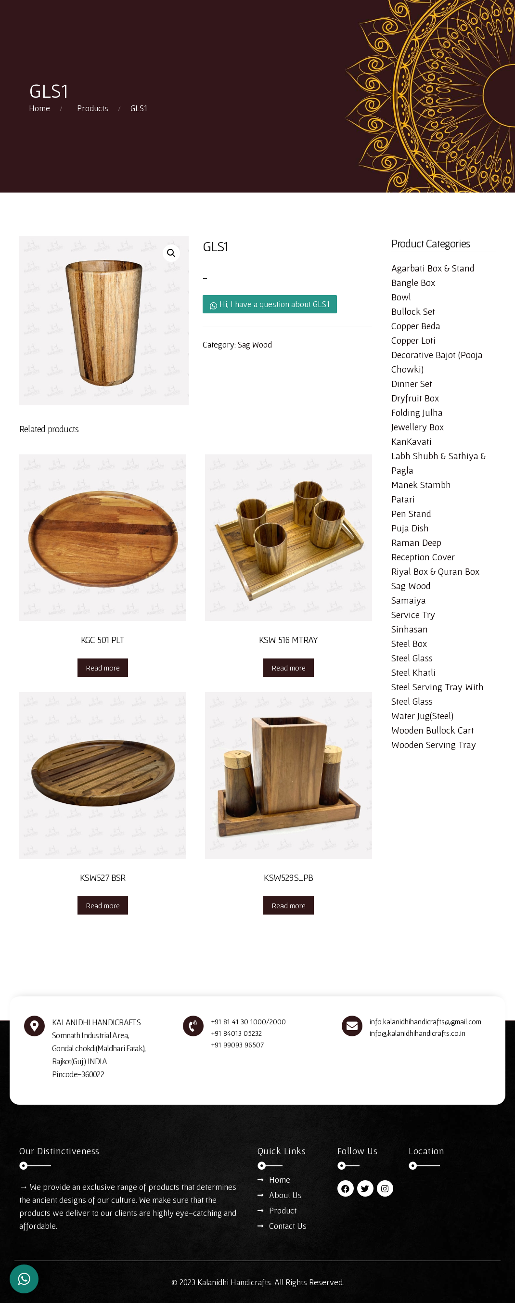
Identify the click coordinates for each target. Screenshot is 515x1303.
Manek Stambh (421, 484)
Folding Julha (417, 412)
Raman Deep (416, 542)
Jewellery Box (417, 427)
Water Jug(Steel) (422, 715)
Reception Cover (423, 557)
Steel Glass (412, 658)
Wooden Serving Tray (433, 744)
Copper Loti (413, 340)
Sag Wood (255, 344)
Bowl (401, 297)
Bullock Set (413, 311)
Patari (403, 499)
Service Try (413, 614)
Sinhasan (409, 629)
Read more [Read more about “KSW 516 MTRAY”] (288, 667)
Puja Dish (410, 528)
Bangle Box (413, 282)
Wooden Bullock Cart (432, 730)
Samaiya (408, 600)
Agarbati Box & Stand (433, 268)
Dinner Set (411, 383)
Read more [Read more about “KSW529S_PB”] (288, 905)
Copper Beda (415, 326)
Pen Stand (411, 513)
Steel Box (409, 643)
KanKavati (411, 441)
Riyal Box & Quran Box (435, 571)
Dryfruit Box (415, 398)
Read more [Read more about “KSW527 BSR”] (103, 905)
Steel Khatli (413, 672)
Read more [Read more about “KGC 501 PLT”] (103, 667)
